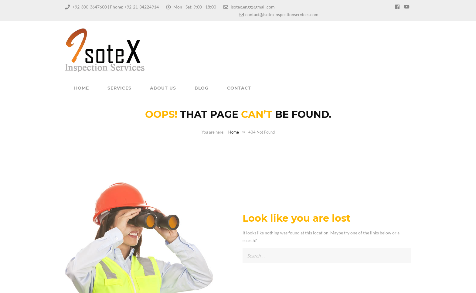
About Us (163, 88)
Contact (239, 88)
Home (81, 88)
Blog (202, 88)
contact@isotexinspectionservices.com (281, 14)
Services (119, 88)
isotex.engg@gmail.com (253, 6)
